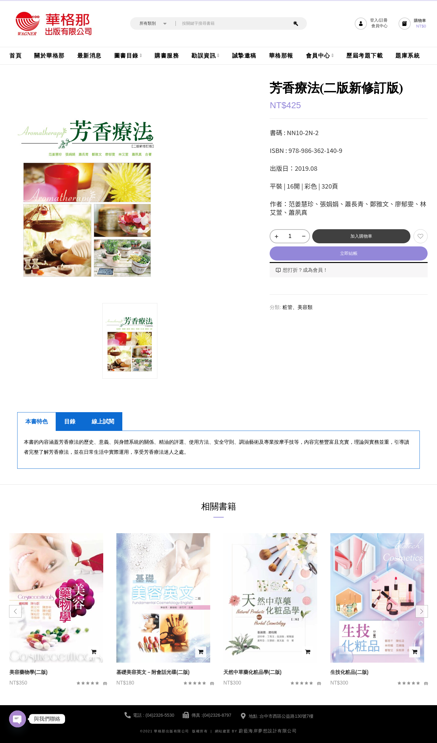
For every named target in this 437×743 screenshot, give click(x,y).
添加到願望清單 (421, 236)
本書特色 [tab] (36, 421)
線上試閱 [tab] (103, 421)
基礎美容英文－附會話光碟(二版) (153, 672)
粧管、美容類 (297, 307)
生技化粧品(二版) (349, 672)
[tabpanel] (218, 450)
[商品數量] (289, 236)
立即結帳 (349, 253)
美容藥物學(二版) (28, 672)
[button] (413, 24)
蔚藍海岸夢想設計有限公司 (268, 730)
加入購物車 (361, 236)
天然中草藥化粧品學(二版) (252, 672)
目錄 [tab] (69, 421)
